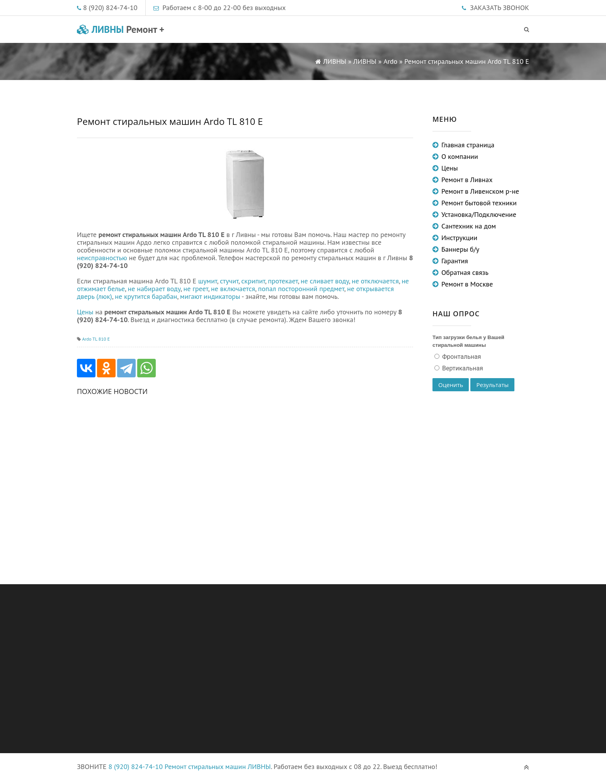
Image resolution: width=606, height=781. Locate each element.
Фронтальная (461, 356)
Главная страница (467, 144)
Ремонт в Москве (467, 284)
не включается (233, 288)
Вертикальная (462, 368)
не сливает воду (325, 280)
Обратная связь (465, 272)
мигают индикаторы (210, 296)
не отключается (375, 280)
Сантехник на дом (468, 226)
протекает (283, 280)
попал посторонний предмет (301, 288)
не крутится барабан (146, 296)
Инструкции (459, 237)
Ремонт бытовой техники (479, 202)
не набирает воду (154, 288)
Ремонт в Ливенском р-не (480, 191)
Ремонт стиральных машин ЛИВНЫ (218, 766)
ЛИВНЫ (120, 29)
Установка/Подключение (478, 214)
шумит (207, 280)
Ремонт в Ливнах (467, 179)
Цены (85, 311)
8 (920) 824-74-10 (110, 7)
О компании (459, 156)
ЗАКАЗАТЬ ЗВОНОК (499, 7)
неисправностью (102, 257)
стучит (229, 280)
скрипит (253, 280)
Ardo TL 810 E (96, 339)
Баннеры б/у (460, 249)
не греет (195, 288)
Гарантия (454, 260)
